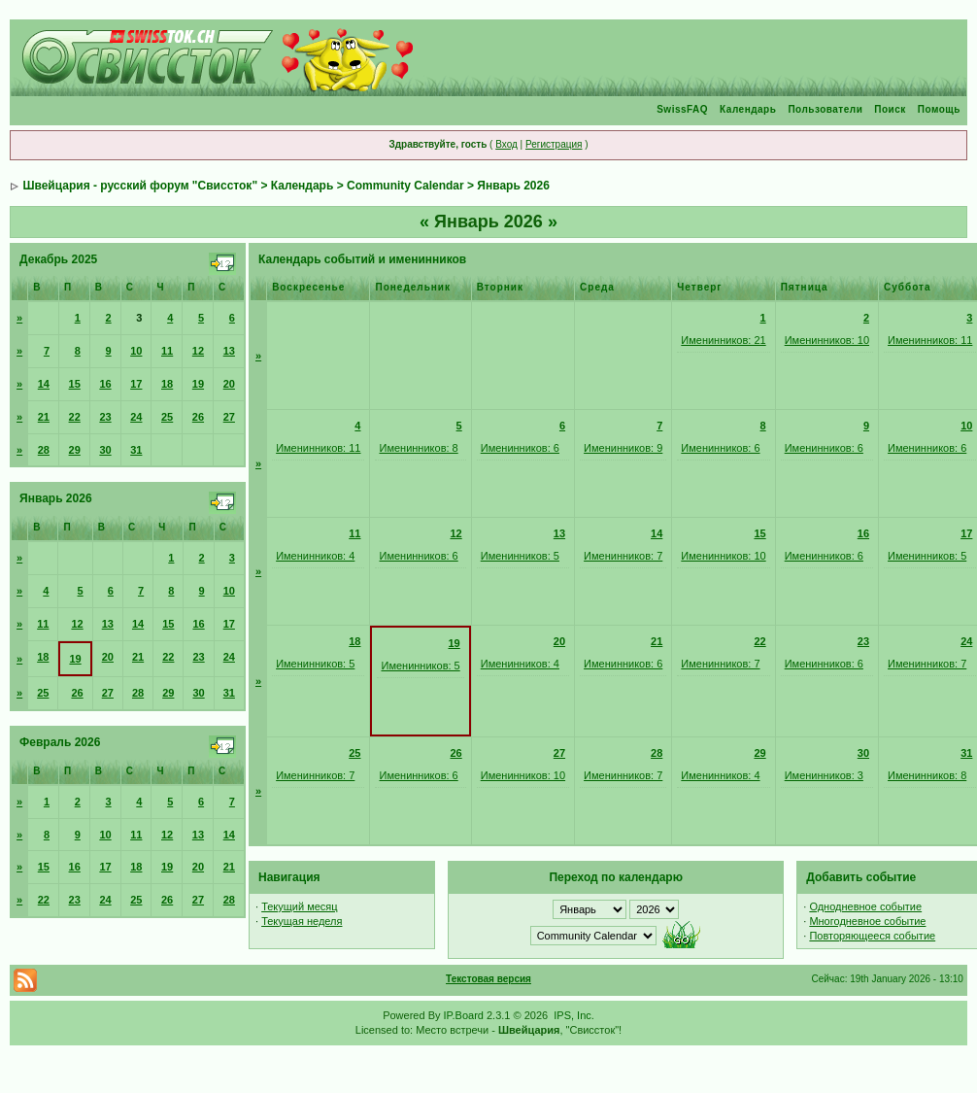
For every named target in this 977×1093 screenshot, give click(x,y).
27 (229, 417)
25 (167, 417)
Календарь (748, 109)
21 (44, 417)
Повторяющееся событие (872, 935)
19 (198, 384)
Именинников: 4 (315, 556)
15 (75, 384)
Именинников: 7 (623, 556)
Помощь (939, 109)
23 (105, 417)
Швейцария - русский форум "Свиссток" (139, 185)
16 (105, 384)
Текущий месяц (299, 906)
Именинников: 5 (520, 556)
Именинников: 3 (824, 775)
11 (167, 351)
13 (229, 351)
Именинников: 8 (418, 448)
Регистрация (553, 144)
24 (136, 417)
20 (229, 384)
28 (44, 450)
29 (75, 450)
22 (75, 417)
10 (136, 351)
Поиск (890, 109)
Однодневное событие (865, 906)
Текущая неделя (301, 921)
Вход (506, 144)
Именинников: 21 (723, 340)
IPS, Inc (572, 1015)
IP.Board (464, 1015)
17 (136, 384)
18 (167, 384)
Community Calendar (405, 185)
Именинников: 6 (520, 448)
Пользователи (825, 109)
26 (198, 417)
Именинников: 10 (827, 340)
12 (198, 351)
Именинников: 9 (623, 448)
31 (136, 450)
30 (105, 450)
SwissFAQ (682, 109)
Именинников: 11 (930, 340)
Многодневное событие (867, 921)
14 (44, 384)
